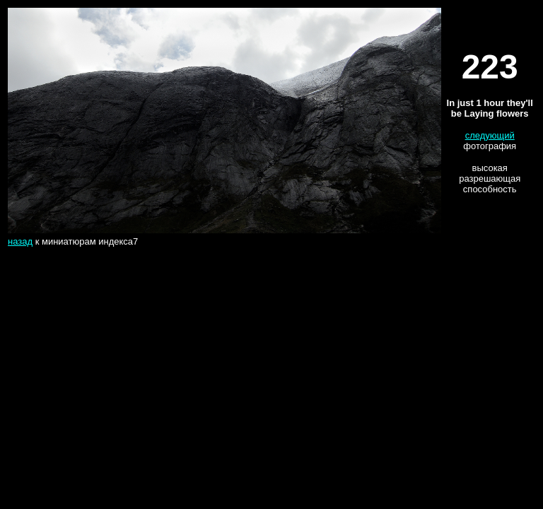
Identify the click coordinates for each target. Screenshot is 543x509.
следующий (490, 135)
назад (20, 241)
